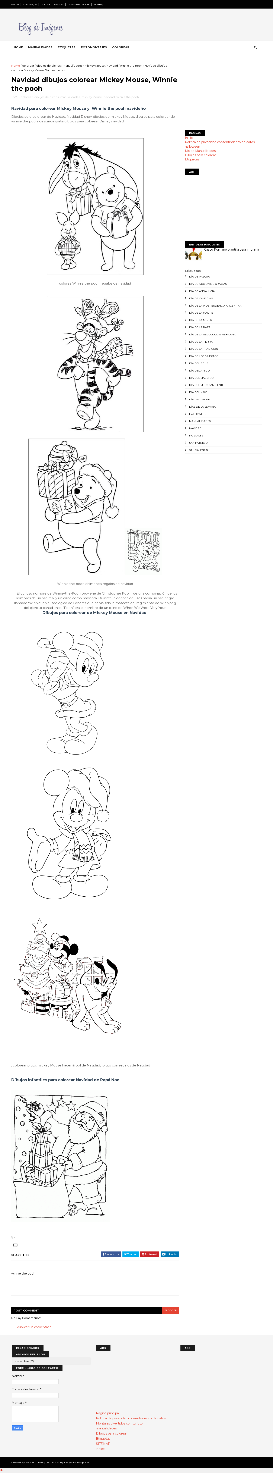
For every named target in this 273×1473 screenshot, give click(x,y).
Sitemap (99, 4)
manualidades (73, 65)
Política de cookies (79, 4)
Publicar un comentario (34, 1327)
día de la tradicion (203, 348)
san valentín (198, 450)
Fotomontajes (94, 47)
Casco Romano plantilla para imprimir (231, 249)
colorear (29, 65)
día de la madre (201, 312)
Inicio (188, 138)
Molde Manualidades (199, 151)
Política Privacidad (52, 4)
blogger (167, 1310)
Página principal (107, 1414)
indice (100, 1449)
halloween (192, 146)
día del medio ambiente (206, 384)
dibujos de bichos (49, 65)
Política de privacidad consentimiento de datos (219, 142)
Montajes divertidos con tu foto (119, 1424)
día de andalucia (201, 291)
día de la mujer (200, 320)
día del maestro (201, 377)
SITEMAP (103, 1444)
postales (196, 435)
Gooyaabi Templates (77, 1462)
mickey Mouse (95, 65)
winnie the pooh (132, 65)
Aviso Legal (30, 4)
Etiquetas (67, 47)
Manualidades (41, 47)
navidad (112, 65)
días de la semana (202, 406)
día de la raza (199, 327)
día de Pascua (199, 276)
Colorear (121, 47)
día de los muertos (203, 356)
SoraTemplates (35, 1462)
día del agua (198, 363)
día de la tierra (200, 341)
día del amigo (199, 370)
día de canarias (200, 298)
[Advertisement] (222, 93)
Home (15, 4)
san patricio (198, 442)
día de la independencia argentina (215, 305)
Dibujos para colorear (199, 155)
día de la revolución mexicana (212, 334)
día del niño (198, 392)
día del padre (199, 399)
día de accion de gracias (207, 283)
